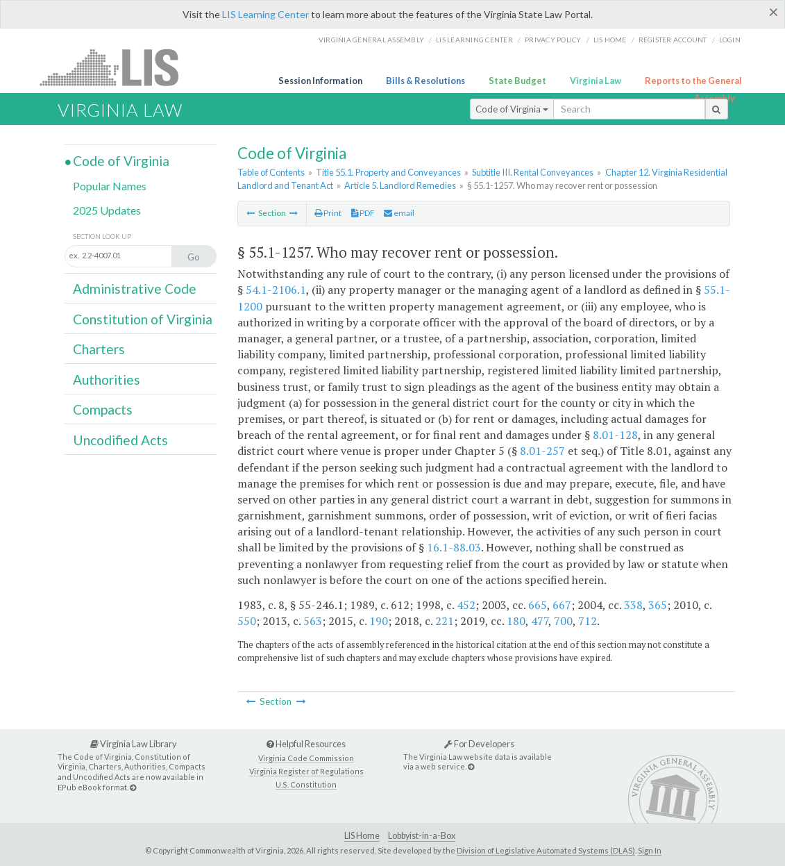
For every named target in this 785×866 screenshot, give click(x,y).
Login (730, 39)
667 (561, 605)
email (399, 213)
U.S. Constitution (306, 784)
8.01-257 (542, 450)
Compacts (103, 409)
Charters (99, 349)
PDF (363, 213)
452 (466, 605)
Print (327, 213)
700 (563, 620)
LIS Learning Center (265, 14)
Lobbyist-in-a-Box (421, 836)
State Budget (517, 80)
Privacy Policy (553, 39)
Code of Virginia (511, 109)
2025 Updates (107, 210)
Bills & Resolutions (425, 80)
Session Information (320, 80)
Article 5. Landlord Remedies (400, 185)
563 (312, 620)
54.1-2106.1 (276, 289)
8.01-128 (615, 434)
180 (516, 620)
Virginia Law (595, 80)
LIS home (610, 39)
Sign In (649, 850)
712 (587, 620)
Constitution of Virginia (142, 319)
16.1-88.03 (454, 547)
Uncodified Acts (120, 440)
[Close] (773, 12)
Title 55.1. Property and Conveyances (388, 172)
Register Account (673, 39)
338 (633, 605)
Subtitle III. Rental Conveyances (532, 172)
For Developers (479, 743)
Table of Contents (271, 172)
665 (537, 605)
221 (444, 620)
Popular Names (109, 185)
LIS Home (362, 836)
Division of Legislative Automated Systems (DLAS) (546, 850)
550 (246, 620)
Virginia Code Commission (306, 758)
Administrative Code (134, 289)
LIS (117, 67)
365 (657, 605)
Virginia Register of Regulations (306, 771)
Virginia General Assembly (371, 39)
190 (378, 620)
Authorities (106, 380)
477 (539, 620)
